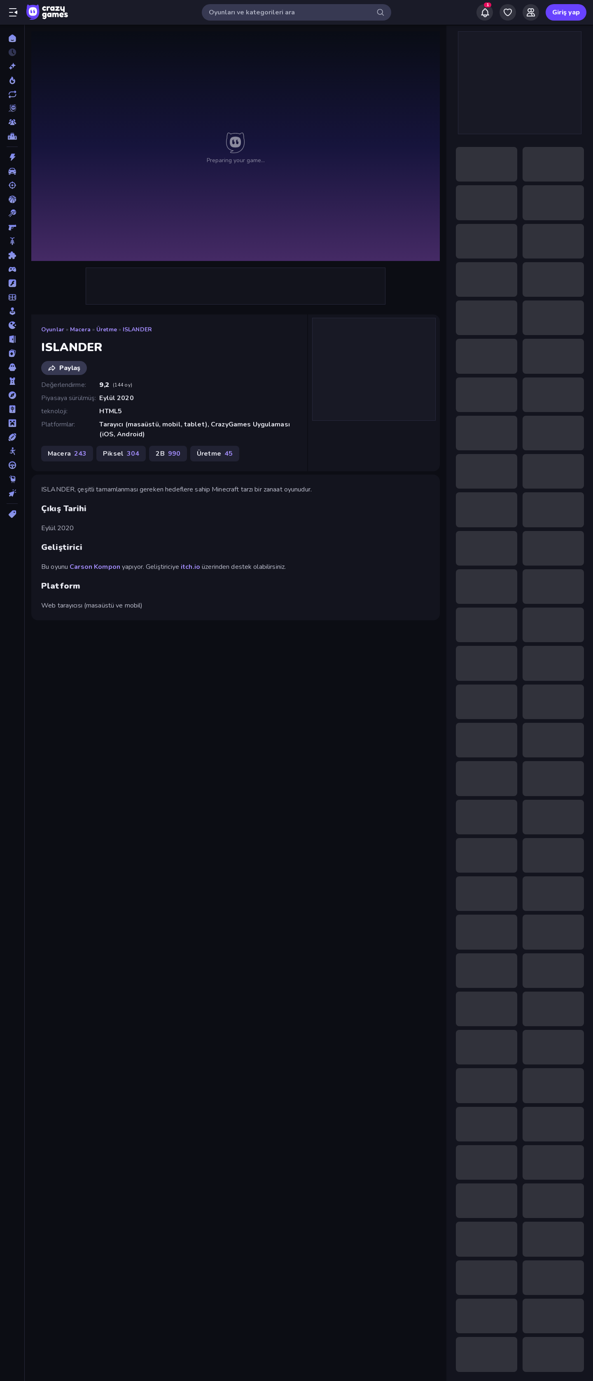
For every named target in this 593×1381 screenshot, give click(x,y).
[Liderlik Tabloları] (12, 136)
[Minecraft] (12, 423)
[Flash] (12, 283)
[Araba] (12, 171)
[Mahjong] (12, 409)
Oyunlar (52, 329)
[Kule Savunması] (12, 381)
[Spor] (12, 437)
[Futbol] (12, 297)
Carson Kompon (95, 566)
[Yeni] (12, 66)
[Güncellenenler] (12, 94)
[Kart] (12, 353)
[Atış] (12, 185)
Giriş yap (566, 12)
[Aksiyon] (12, 157)
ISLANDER (137, 329)
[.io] (12, 325)
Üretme (106, 329)
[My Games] (508, 12)
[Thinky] (12, 479)
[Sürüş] (12, 465)
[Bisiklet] (12, 241)
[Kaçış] (12, 339)
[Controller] (12, 269)
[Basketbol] (12, 199)
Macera (80, 329)
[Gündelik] (12, 311)
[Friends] (531, 12)
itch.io (190, 566)
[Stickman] (12, 451)
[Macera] (12, 395)
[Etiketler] (12, 514)
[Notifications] (484, 12)
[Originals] (12, 108)
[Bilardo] (12, 213)
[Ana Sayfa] (12, 38)
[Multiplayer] (12, 122)
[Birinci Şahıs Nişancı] (12, 227)
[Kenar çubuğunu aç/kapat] (13, 12)
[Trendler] (12, 80)
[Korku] (12, 367)
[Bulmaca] (12, 255)
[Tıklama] (12, 493)
